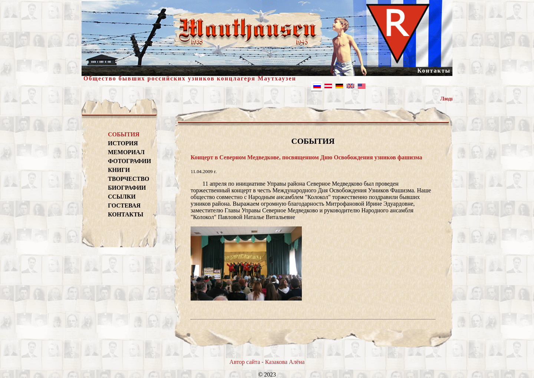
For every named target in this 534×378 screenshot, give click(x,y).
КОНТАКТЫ (126, 214)
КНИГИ (119, 170)
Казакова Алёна (285, 362)
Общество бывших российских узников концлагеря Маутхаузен (189, 78)
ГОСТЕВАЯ (124, 205)
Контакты (434, 70)
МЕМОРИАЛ (126, 152)
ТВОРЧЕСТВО (128, 179)
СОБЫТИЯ (123, 134)
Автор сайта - (247, 362)
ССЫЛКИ (122, 196)
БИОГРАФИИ (127, 188)
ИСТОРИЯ (123, 143)
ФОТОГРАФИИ (128, 161)
